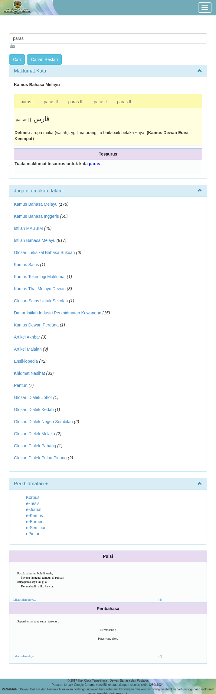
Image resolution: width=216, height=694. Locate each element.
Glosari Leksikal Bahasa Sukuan (44, 252)
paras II (51, 101)
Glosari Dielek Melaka (34, 433)
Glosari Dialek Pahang (35, 445)
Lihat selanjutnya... (25, 599)
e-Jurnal (33, 509)
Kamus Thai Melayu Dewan (40, 288)
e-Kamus (34, 515)
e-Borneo (35, 521)
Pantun (20, 385)
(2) (160, 656)
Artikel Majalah (28, 349)
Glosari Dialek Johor (33, 397)
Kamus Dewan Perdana (36, 325)
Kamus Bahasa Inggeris (36, 216)
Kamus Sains (26, 264)
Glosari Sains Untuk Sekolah (41, 300)
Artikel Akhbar (27, 337)
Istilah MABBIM (28, 228)
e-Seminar (36, 527)
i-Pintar (32, 533)
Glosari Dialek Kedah (34, 409)
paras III (76, 101)
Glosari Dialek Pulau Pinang (40, 457)
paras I (27, 101)
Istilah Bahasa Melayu (34, 240)
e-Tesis (32, 503)
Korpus (32, 497)
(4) (160, 599)
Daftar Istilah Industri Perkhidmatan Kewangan (57, 312)
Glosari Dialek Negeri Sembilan (43, 421)
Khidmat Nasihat (29, 373)
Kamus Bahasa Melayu (36, 204)
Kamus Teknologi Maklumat (40, 276)
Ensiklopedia (26, 361)
